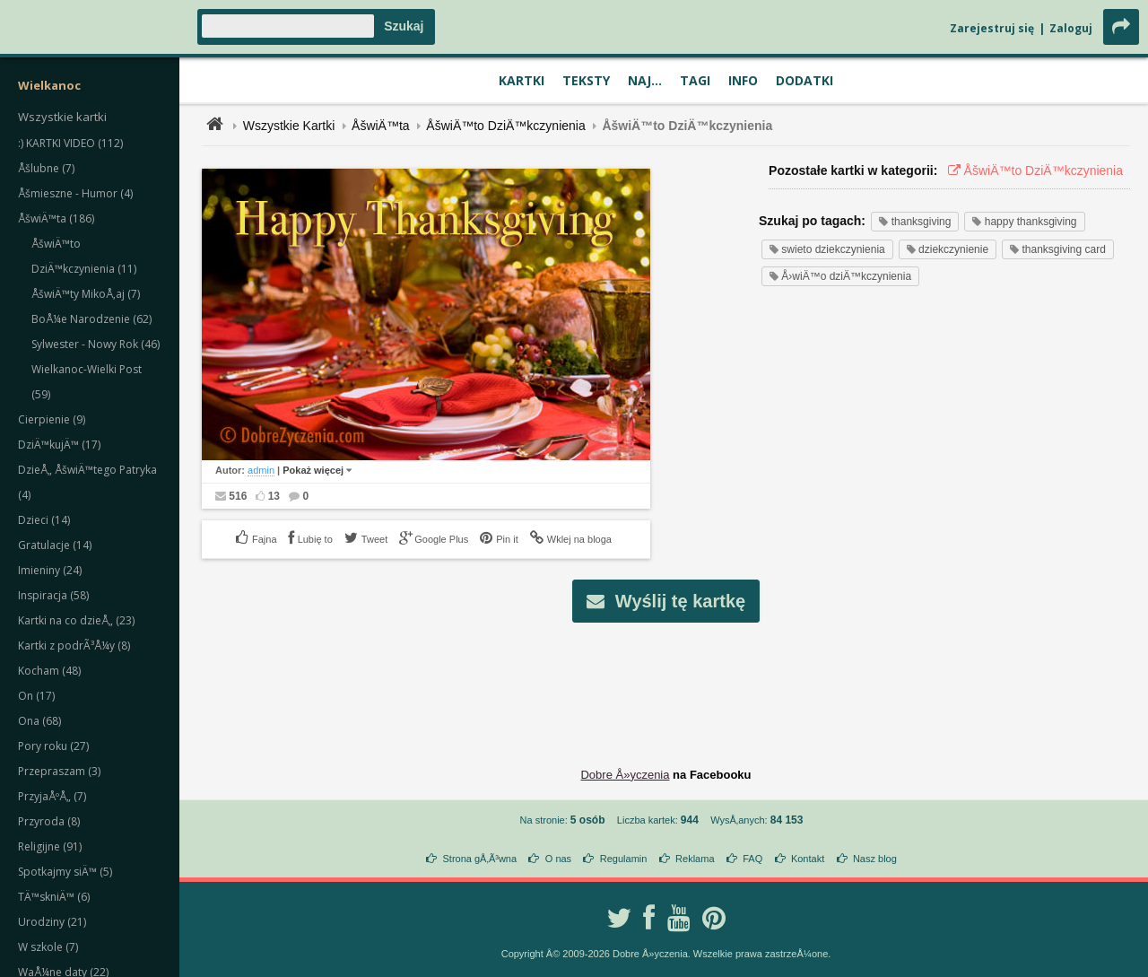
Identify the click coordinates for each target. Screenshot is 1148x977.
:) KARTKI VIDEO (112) (70, 143)
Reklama (694, 858)
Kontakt (807, 858)
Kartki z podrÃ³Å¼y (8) (74, 645)
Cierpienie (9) (51, 419)
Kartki (521, 80)
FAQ (752, 858)
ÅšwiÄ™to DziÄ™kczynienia (505, 125)
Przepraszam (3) (59, 771)
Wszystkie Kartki (289, 125)
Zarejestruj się (992, 28)
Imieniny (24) (50, 570)
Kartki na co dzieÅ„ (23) (76, 620)
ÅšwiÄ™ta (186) (56, 218)
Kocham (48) (49, 670)
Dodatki (804, 80)
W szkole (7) (48, 947)
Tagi (695, 80)
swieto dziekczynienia (827, 249)
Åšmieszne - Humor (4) (75, 193)
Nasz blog (875, 858)
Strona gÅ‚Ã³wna (480, 858)
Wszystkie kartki (62, 117)
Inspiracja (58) (53, 595)
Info (743, 80)
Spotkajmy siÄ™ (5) (65, 871)
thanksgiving (915, 221)
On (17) (36, 695)
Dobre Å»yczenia (624, 774)
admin (261, 470)
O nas (558, 858)
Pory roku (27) (53, 746)
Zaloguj (1070, 28)
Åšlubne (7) (46, 168)
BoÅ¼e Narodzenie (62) (91, 319)
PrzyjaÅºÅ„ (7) (52, 796)
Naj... (645, 80)
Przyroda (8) (49, 821)
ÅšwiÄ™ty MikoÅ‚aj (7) (85, 293)
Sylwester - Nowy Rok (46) (95, 344)
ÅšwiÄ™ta (381, 125)
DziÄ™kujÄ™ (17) (59, 444)
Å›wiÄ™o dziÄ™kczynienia (840, 276)
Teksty (586, 80)
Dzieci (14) (44, 520)
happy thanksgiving (1024, 221)
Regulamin (624, 858)
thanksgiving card (1058, 249)
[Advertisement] (666, 681)
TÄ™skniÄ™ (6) (54, 896)
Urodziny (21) (52, 921)
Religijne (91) (50, 846)
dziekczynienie (947, 249)
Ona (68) (39, 720)
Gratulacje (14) (54, 545)
